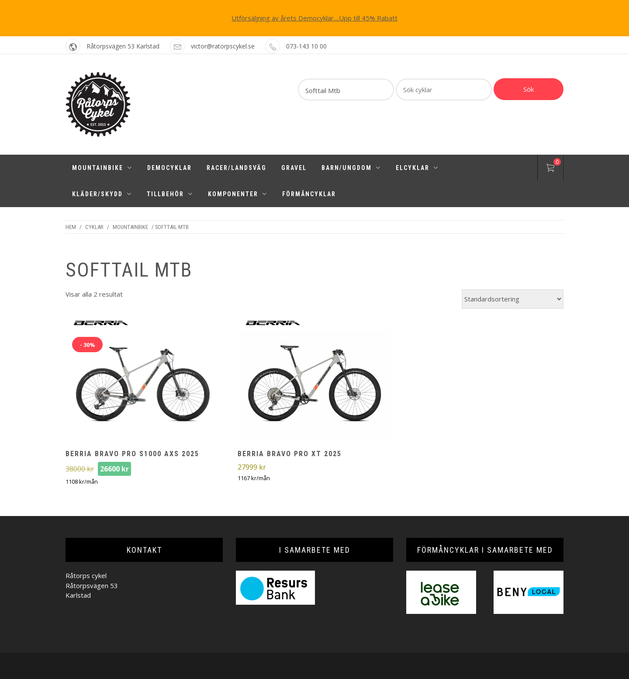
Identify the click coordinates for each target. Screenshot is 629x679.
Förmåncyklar (309, 194)
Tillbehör (170, 194)
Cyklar (94, 227)
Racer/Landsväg (236, 167)
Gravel (294, 167)
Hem (71, 227)
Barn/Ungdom (351, 167)
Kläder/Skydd (102, 194)
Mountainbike (102, 167)
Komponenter (237, 194)
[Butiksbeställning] (512, 299)
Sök (528, 89)
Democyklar (169, 167)
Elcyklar (417, 167)
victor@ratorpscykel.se (223, 46)
